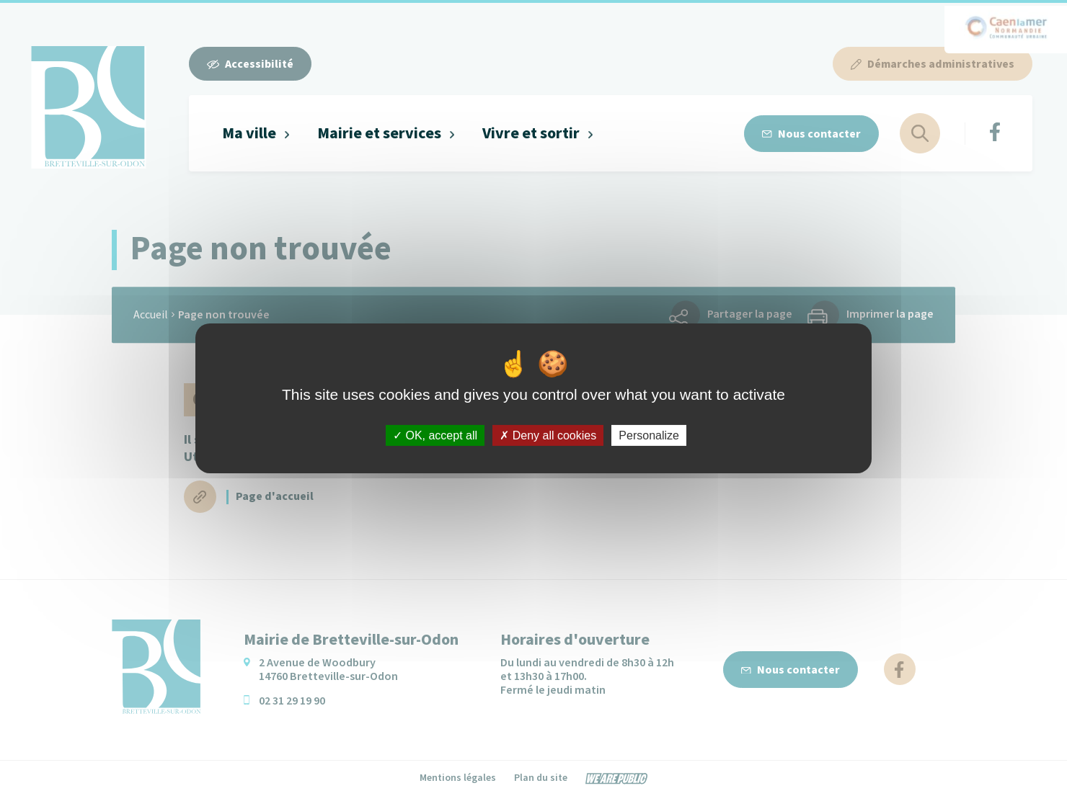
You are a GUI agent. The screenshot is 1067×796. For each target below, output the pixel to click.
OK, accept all (435, 435)
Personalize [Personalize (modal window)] (649, 435)
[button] (256, 133)
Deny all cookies (548, 435)
